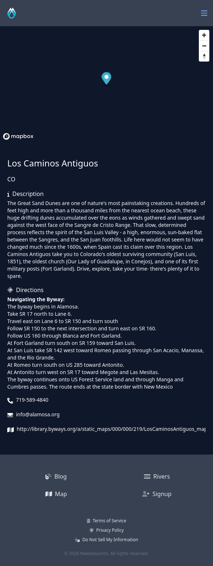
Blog (56, 476)
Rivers (157, 476)
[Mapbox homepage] (18, 136)
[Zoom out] (204, 45)
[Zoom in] (204, 35)
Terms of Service (106, 521)
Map (56, 494)
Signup (157, 494)
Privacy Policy (106, 530)
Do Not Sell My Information (106, 539)
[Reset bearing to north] (204, 56)
